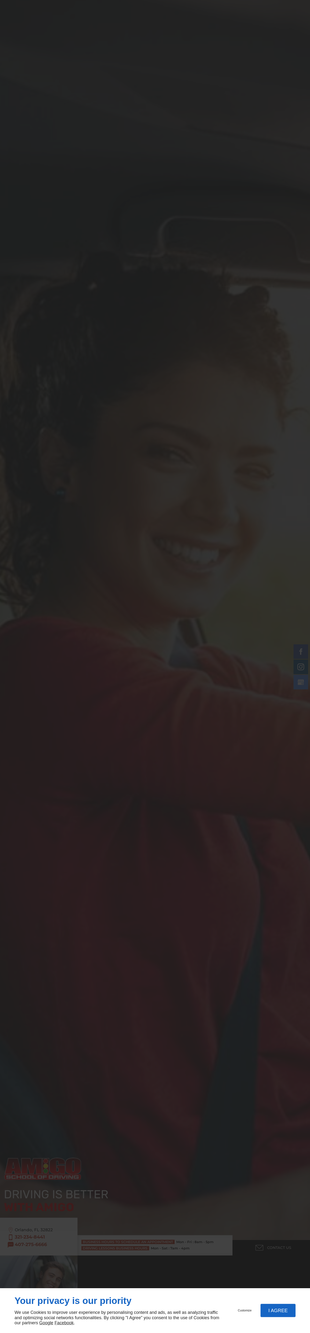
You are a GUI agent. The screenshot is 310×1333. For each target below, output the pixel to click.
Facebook (64, 1322)
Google (46, 1322)
